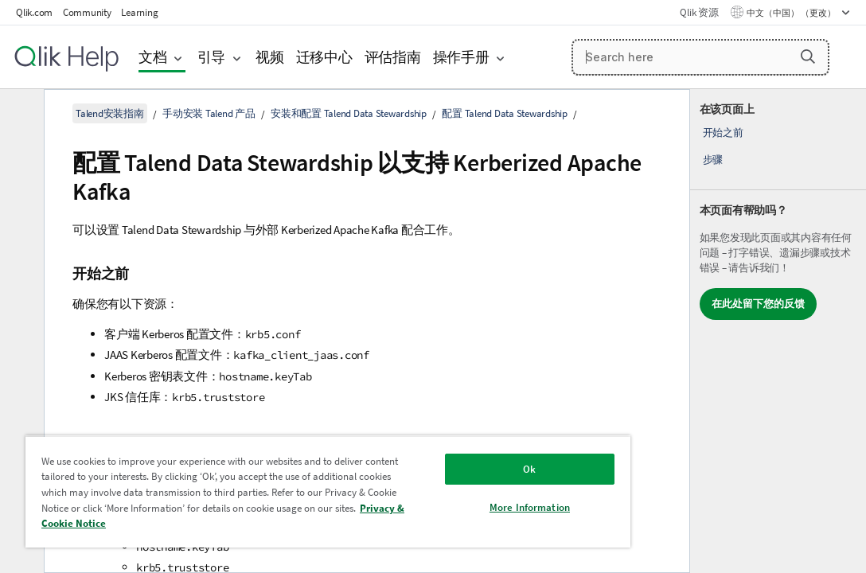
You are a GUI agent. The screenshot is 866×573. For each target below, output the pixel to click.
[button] (808, 56)
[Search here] (700, 57)
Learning (139, 12)
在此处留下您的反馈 (758, 303)
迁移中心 (324, 57)
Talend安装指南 (110, 113)
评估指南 (393, 57)
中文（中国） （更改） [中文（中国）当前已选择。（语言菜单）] (792, 12)
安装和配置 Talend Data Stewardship (349, 113)
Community (87, 12)
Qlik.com (34, 12)
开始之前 (723, 132)
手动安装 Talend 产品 (209, 113)
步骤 (713, 159)
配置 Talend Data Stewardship (505, 113)
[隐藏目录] (20, 114)
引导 (211, 57)
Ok (442, 457)
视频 (270, 57)
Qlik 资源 (699, 12)
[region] (276, 485)
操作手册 (461, 57)
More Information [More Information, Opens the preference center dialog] (443, 495)
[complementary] (778, 331)
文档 (152, 57)
